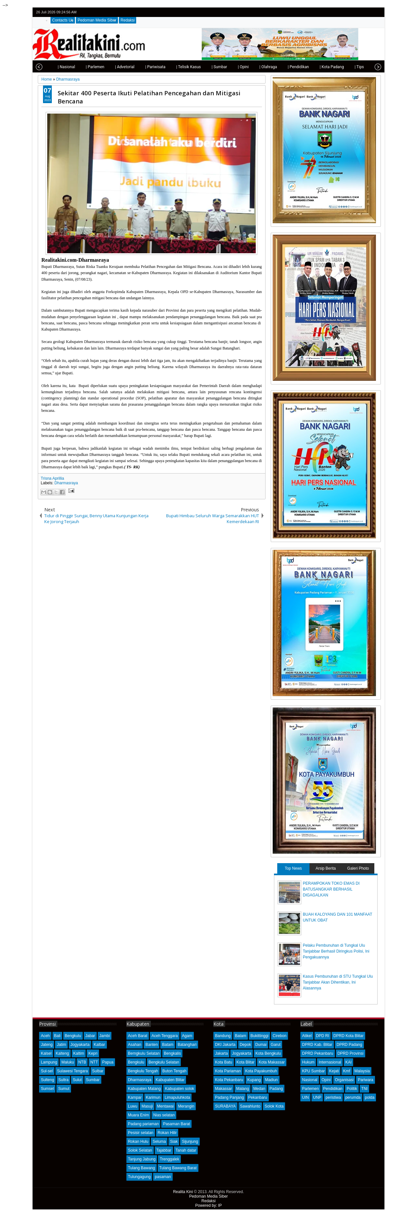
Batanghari (187, 1044)
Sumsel (47, 1088)
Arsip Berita (326, 868)
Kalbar (99, 1044)
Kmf (346, 1071)
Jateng (46, 1044)
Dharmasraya (66, 483)
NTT (94, 1062)
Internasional (330, 1062)
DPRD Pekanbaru (317, 1053)
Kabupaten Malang (144, 1088)
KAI (348, 1062)
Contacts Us (62, 20)
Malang (242, 1088)
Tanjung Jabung (142, 1159)
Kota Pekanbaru (229, 1080)
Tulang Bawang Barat (178, 1168)
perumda (353, 1097)
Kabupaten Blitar (170, 1080)
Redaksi (128, 20)
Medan (259, 1088)
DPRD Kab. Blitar (317, 1044)
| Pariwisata (143, 67)
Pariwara (365, 1080)
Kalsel (46, 1053)
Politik (352, 1088)
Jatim (61, 1044)
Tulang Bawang (141, 1168)
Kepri (92, 1053)
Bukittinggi (259, 1035)
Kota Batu (223, 1062)
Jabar (90, 1035)
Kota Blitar (245, 1062)
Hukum (308, 1062)
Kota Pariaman (228, 1071)
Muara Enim (138, 1115)
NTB (82, 1062)
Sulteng (47, 1080)
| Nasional (53, 67)
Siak (174, 1141)
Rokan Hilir (167, 1132)
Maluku (67, 1062)
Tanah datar (186, 1150)
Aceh (45, 1035)
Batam (167, 1044)
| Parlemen (82, 67)
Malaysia (362, 1071)
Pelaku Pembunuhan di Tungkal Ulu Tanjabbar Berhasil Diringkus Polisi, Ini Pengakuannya (336, 951)
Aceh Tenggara (164, 1035)
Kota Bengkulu (268, 1053)
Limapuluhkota (177, 1097)
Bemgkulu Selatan (144, 1053)
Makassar (223, 1088)
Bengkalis (172, 1053)
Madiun (271, 1080)
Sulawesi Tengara (72, 1071)
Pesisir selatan (140, 1132)
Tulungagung (139, 1176)
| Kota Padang (319, 67)
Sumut (63, 1088)
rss (376, 12)
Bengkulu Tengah (143, 1071)
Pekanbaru (257, 1097)
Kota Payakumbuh (261, 1071)
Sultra (63, 1080)
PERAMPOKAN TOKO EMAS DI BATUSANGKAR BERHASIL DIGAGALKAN (331, 889)
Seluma (159, 1141)
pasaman (163, 1176)
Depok (245, 1044)
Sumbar (93, 1080)
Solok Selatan (140, 1150)
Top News (293, 868)
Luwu (132, 1106)
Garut (275, 1044)
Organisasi (344, 1080)
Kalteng (62, 1053)
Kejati (334, 1071)
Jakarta (221, 1053)
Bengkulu (73, 1035)
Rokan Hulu (138, 1141)
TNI (364, 1088)
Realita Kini (183, 1191)
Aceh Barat (137, 1035)
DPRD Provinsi (351, 1053)
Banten (151, 1044)
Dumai (260, 1044)
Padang (276, 1088)
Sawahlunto (250, 1106)
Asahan (134, 1044)
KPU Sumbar (313, 1071)
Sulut (77, 1080)
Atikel (306, 1035)
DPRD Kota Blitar (348, 1035)
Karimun (153, 1097)
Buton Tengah (174, 1071)
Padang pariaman (143, 1124)
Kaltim (78, 1053)
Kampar (135, 1097)
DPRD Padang (349, 1044)
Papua (107, 1062)
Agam (187, 1035)
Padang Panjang (229, 1097)
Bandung (223, 1035)
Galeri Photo (358, 868)
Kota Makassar (272, 1062)
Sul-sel (47, 1071)
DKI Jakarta (225, 1044)
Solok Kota (274, 1106)
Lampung (49, 1062)
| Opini (230, 67)
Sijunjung (190, 1141)
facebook (359, 12)
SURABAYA (225, 1106)
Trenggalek (169, 1159)
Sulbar (98, 1071)
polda (369, 1097)
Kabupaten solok (179, 1088)
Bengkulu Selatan (164, 1062)
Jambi (104, 1035)
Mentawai (165, 1106)
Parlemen (310, 1088)
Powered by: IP (208, 1205)
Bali (57, 1035)
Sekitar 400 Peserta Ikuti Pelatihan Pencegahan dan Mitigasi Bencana (149, 97)
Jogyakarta (80, 1044)
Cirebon (279, 1035)
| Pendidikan (285, 67)
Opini (326, 1080)
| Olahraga (255, 67)
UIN (305, 1097)
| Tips (346, 67)
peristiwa (333, 1097)
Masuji (147, 1106)
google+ (368, 12)
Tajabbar (163, 1150)
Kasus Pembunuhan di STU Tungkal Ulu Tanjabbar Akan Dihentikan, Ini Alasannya (338, 982)
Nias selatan (164, 1115)
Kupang (254, 1080)
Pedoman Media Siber (97, 20)
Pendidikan (332, 1088)
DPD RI (322, 1035)
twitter (351, 12)
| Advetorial (112, 67)
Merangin (186, 1106)
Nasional (309, 1080)
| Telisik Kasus (176, 67)
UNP (317, 1097)
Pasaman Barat (176, 1124)
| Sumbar (206, 67)
